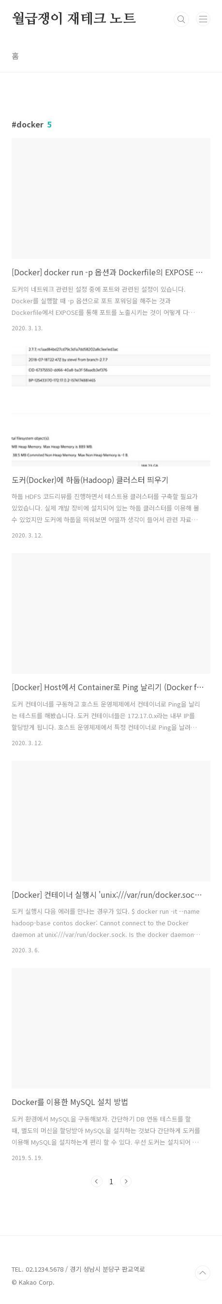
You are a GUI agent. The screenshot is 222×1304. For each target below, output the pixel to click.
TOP (202, 1273)
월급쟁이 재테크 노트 (74, 19)
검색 (181, 19)
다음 (126, 1181)
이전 (97, 1181)
